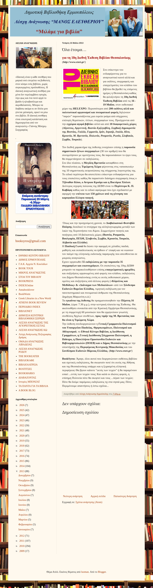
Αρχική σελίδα (98, 496)
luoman (85, 572)
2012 (22, 535)
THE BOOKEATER (29, 356)
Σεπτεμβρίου (25, 490)
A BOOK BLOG (27, 390)
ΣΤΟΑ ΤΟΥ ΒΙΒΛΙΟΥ (30, 277)
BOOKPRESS (26, 281)
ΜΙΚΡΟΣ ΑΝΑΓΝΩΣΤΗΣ (32, 272)
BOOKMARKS (27, 373)
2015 (22, 461)
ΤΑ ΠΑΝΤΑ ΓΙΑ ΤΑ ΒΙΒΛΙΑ (33, 386)
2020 (22, 435)
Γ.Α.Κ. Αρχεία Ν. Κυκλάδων (33, 264)
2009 (22, 551)
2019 (22, 440)
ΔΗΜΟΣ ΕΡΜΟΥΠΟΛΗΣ (32, 259)
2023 (22, 420)
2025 (22, 410)
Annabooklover (26, 289)
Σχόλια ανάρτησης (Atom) (89, 502)
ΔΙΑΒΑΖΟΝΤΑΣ (27, 377)
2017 (22, 450)
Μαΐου (22, 510)
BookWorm (24, 294)
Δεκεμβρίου (24, 475)
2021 (22, 430)
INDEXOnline (26, 285)
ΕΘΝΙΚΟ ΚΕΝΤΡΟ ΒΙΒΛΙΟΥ (34, 255)
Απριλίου (23, 514)
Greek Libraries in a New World (35, 298)
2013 (22, 471)
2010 (22, 546)
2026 (22, 405)
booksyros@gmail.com (30, 241)
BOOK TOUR (26, 268)
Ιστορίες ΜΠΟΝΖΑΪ (29, 381)
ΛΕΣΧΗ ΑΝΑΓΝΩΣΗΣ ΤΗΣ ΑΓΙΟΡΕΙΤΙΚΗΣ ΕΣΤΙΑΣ (33, 324)
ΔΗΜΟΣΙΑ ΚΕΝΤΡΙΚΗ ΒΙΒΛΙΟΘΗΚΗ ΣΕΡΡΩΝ (32, 317)
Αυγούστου (24, 495)
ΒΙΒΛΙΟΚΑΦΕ (26, 360)
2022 (22, 425)
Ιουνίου (22, 505)
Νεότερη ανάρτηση (72, 496)
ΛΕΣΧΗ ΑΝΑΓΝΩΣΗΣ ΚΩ (33, 330)
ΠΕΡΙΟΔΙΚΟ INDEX (29, 307)
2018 (22, 445)
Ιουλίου (22, 500)
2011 (22, 540)
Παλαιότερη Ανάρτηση (125, 496)
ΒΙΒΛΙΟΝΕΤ (25, 311)
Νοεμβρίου (24, 480)
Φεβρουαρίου (25, 524)
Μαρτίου (23, 519)
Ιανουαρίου (24, 529)
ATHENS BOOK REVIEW (33, 302)
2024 (22, 415)
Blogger (102, 572)
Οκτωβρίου (24, 485)
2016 (22, 456)
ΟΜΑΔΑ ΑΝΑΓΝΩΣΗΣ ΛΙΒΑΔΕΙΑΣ (31, 343)
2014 (22, 466)
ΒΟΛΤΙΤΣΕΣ (25, 369)
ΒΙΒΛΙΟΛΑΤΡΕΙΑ (28, 364)
